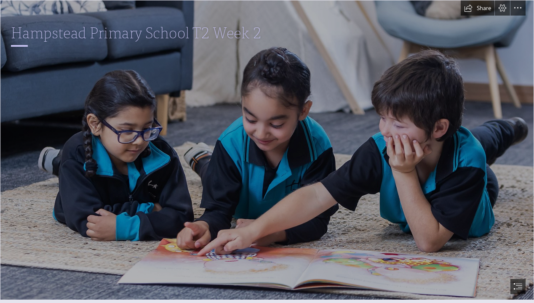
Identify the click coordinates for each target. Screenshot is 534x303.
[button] (477, 8)
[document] (267, 151)
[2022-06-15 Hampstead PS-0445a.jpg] (267, 150)
